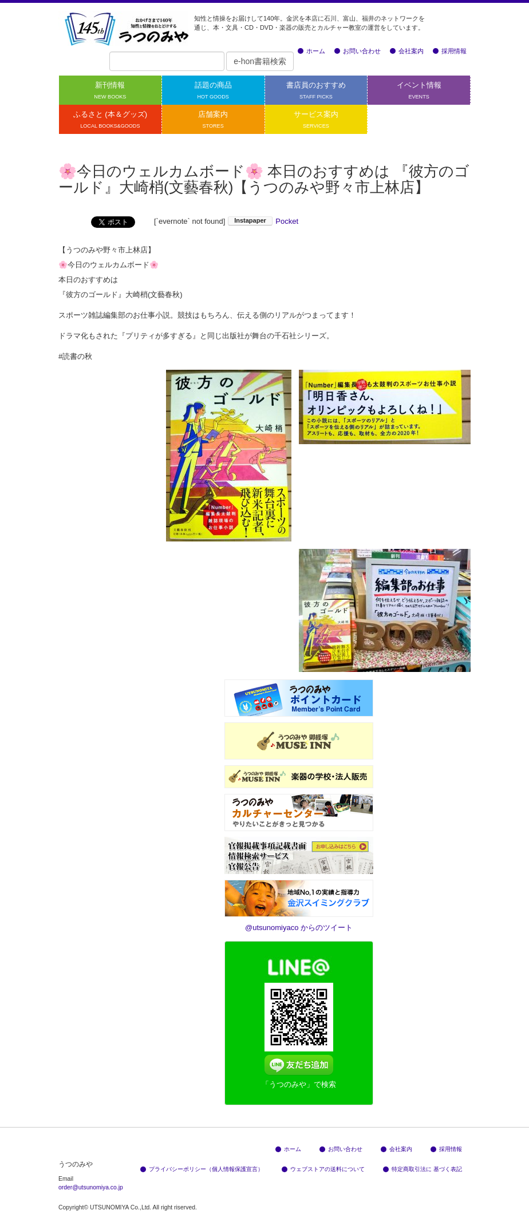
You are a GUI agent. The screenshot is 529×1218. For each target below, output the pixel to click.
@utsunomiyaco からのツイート (299, 927)
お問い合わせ (357, 51)
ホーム (311, 51)
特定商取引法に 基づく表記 (422, 1169)
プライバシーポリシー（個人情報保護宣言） (201, 1169)
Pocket (286, 221)
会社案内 (407, 51)
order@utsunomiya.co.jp (90, 1187)
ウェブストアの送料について (323, 1169)
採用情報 (450, 51)
